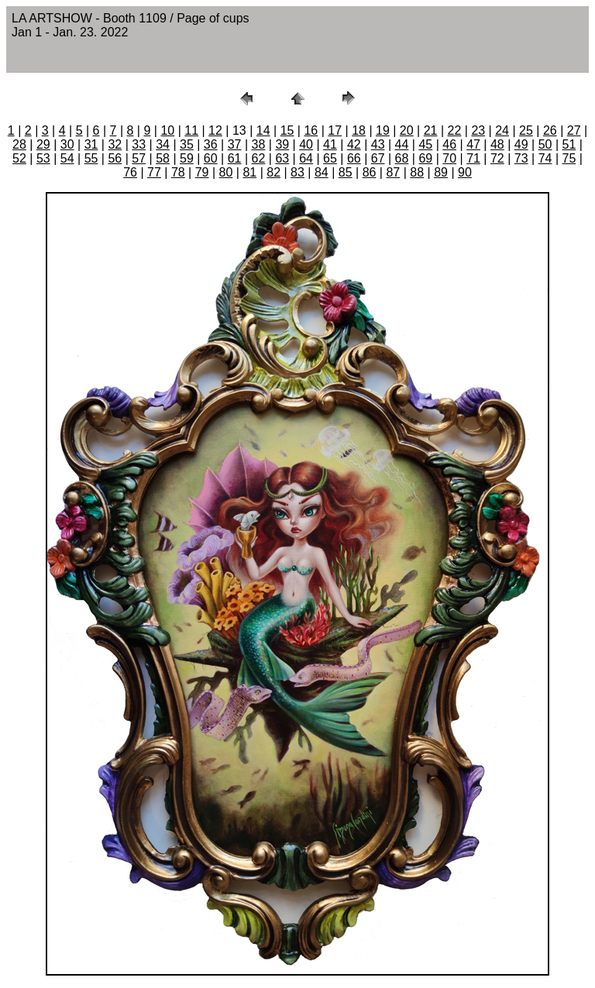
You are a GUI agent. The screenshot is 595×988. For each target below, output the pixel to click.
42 (354, 144)
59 (187, 158)
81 (249, 172)
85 (346, 172)
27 (574, 130)
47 (473, 144)
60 (211, 158)
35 (187, 144)
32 (115, 144)
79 (202, 172)
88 (417, 172)
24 (502, 130)
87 (393, 172)
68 (402, 158)
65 (330, 158)
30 (67, 144)
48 (497, 144)
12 (215, 130)
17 (335, 130)
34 (163, 144)
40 (306, 144)
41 (330, 144)
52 (19, 158)
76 (130, 172)
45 (425, 144)
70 (449, 158)
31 (91, 144)
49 (521, 144)
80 (226, 172)
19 (383, 130)
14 (263, 130)
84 (321, 172)
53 (43, 158)
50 (545, 144)
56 (115, 158)
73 (521, 158)
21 (431, 130)
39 (282, 144)
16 (311, 130)
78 (178, 172)
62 (259, 158)
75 (569, 158)
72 (497, 158)
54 (67, 158)
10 (167, 130)
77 (154, 172)
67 (378, 158)
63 (282, 158)
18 (359, 130)
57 (139, 158)
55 (91, 158)
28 (19, 144)
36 (211, 144)
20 (407, 130)
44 (402, 144)
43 (378, 144)
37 (235, 144)
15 (287, 130)
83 (297, 172)
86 (370, 172)
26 (550, 130)
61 (235, 158)
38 (259, 144)
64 (306, 158)
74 (545, 158)
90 (465, 172)
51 (569, 144)
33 (139, 144)
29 (43, 144)
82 (273, 172)
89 (441, 172)
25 (526, 130)
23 (478, 130)
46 (449, 144)
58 (163, 158)
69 (425, 158)
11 (191, 130)
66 (354, 158)
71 (473, 158)
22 (455, 130)
